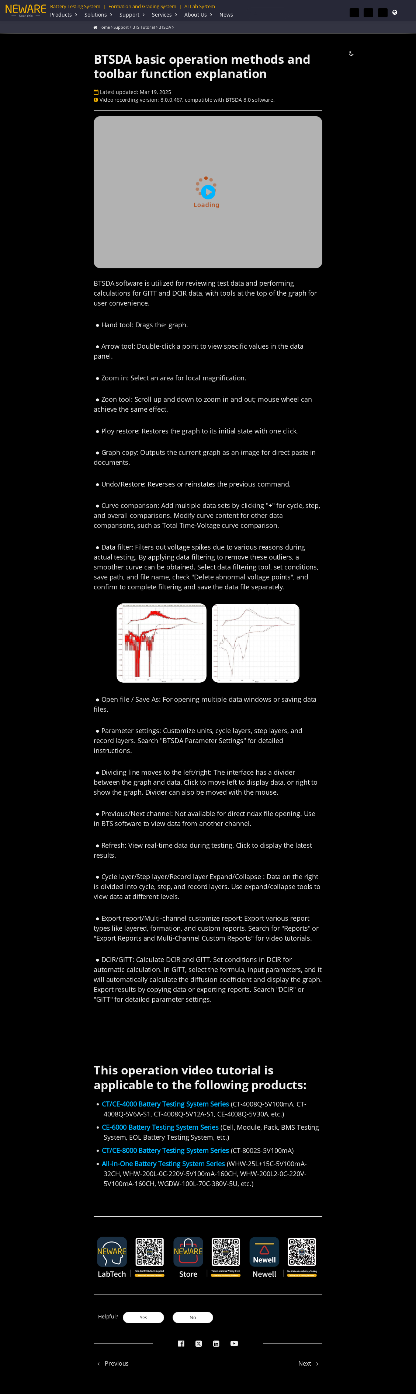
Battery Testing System (75, 6)
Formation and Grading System (142, 6)
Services (162, 14)
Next (310, 1363)
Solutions (95, 14)
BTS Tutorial (143, 26)
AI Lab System (199, 6)
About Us (195, 14)
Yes (143, 1317)
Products (61, 14)
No (193, 1317)
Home (104, 26)
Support (129, 14)
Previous (111, 1363)
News (226, 14)
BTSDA (165, 26)
